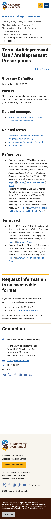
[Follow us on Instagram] (20, 375)
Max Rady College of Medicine (21, 16)
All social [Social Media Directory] (36, 485)
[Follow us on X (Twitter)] (10, 375)
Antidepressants (16, 145)
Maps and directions (14, 465)
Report (12, 182)
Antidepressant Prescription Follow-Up (26, 142)
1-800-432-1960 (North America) (16, 472)
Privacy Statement (35, 508)
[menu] (46, 5)
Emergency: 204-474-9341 (13, 475)
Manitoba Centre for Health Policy (18, 28)
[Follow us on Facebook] (15, 375)
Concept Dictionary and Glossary (17, 34)
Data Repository (9, 31)
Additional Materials (36, 182)
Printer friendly (42, 69)
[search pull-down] (40, 5)
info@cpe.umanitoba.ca (30, 310)
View (11, 185)
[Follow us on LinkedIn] (30, 375)
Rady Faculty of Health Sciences (26, 22)
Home (5, 22)
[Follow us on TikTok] (19, 485)
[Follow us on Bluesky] (5, 375)
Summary (21, 182)
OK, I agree (8, 514)
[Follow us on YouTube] (25, 375)
